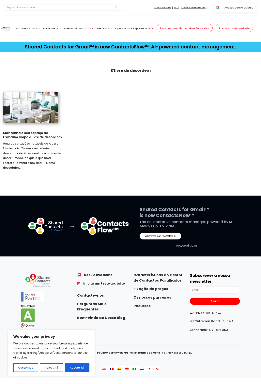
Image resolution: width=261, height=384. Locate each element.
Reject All (51, 368)
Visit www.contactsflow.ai (160, 236)
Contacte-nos (90, 295)
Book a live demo (98, 275)
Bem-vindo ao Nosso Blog (101, 317)
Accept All (77, 368)
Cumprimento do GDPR (145, 352)
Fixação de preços (150, 288)
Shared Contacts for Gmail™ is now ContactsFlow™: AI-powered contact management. (130, 47)
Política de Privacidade (112, 352)
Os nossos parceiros (152, 297)
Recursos (142, 305)
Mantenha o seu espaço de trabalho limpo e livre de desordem (32, 135)
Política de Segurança (177, 352)
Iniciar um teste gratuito (104, 283)
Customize (25, 368)
